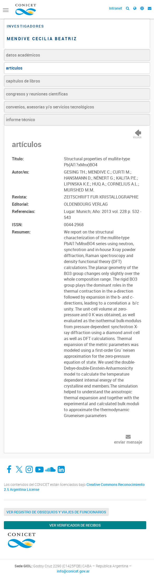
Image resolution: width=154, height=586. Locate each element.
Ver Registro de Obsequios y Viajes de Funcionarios (56, 511)
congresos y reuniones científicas (37, 94)
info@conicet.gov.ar (73, 571)
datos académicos (23, 55)
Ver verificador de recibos (75, 525)
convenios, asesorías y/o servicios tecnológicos (50, 107)
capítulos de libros (23, 81)
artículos (14, 68)
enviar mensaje (128, 442)
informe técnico (20, 119)
